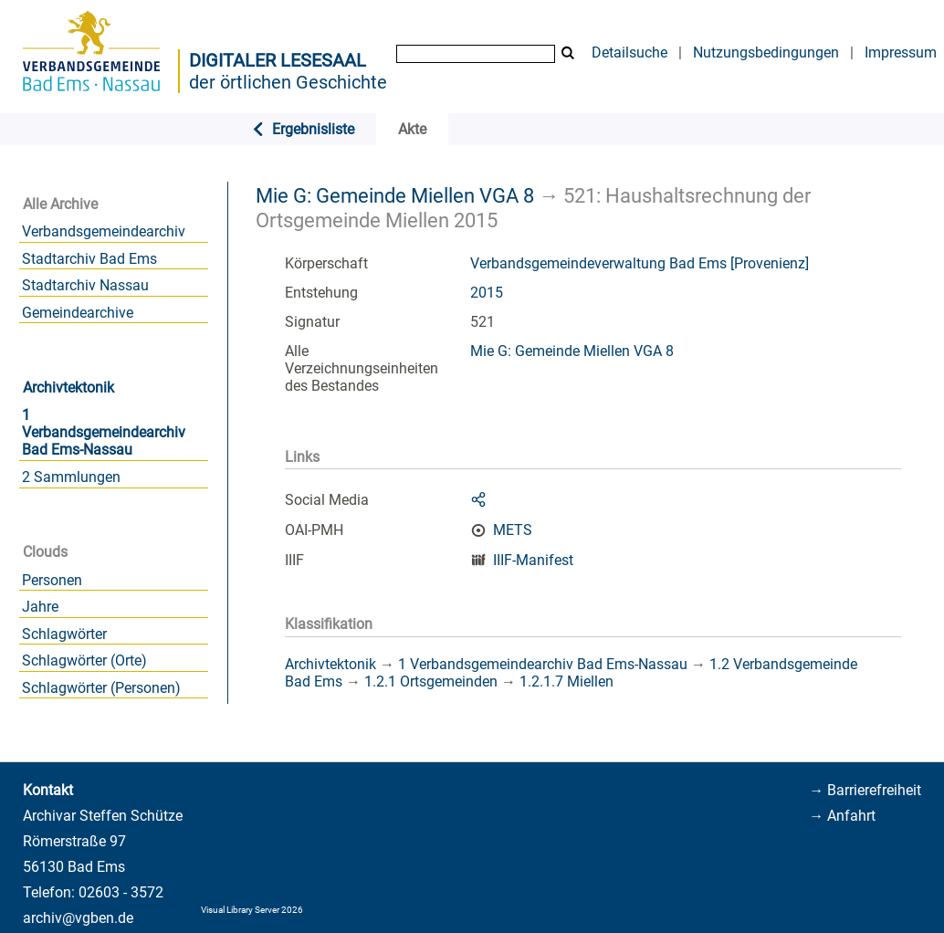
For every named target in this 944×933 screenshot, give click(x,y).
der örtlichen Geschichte (288, 82)
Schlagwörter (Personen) (101, 688)
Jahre (40, 606)
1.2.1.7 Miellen (566, 681)
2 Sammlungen (71, 477)
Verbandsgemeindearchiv (103, 231)
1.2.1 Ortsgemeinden (431, 681)
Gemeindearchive (77, 312)
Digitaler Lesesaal (277, 60)
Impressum (901, 52)
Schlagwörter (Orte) (84, 660)
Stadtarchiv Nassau (85, 285)
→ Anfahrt (842, 815)
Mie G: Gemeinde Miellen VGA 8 (395, 195)
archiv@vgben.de (78, 918)
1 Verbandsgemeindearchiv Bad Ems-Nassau (103, 432)
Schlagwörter (64, 634)
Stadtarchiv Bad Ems (89, 258)
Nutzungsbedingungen (766, 52)
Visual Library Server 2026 (252, 910)
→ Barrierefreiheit (865, 790)
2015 (486, 292)
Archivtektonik (68, 387)
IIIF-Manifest (533, 560)
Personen (52, 580)
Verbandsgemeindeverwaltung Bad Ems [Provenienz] (639, 263)
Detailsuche (629, 52)
